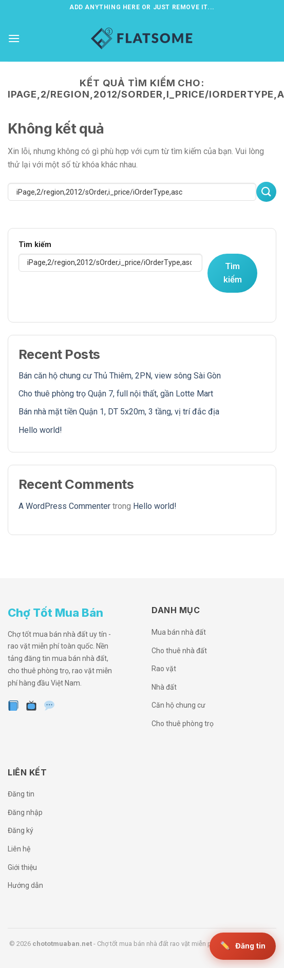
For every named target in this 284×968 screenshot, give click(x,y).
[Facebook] (14, 706)
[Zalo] (49, 706)
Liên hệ (19, 849)
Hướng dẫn (25, 885)
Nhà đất (164, 687)
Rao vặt (164, 669)
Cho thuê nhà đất (179, 651)
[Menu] (14, 38)
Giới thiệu (22, 867)
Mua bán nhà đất (179, 632)
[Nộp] (266, 192)
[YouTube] (31, 706)
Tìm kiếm (34, 244)
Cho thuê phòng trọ (183, 723)
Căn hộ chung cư (178, 705)
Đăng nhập (25, 812)
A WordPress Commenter (64, 506)
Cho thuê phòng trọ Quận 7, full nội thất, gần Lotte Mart (115, 393)
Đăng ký (20, 830)
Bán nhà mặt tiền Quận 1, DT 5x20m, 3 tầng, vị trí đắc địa (118, 411)
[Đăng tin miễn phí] (243, 946)
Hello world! (40, 430)
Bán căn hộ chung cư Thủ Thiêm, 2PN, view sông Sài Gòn (119, 376)
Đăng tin (21, 794)
